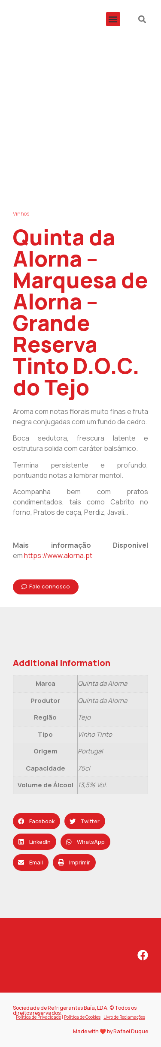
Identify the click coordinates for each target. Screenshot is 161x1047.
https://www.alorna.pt (58, 555)
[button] (113, 19)
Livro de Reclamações (124, 1017)
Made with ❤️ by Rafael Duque (110, 1031)
